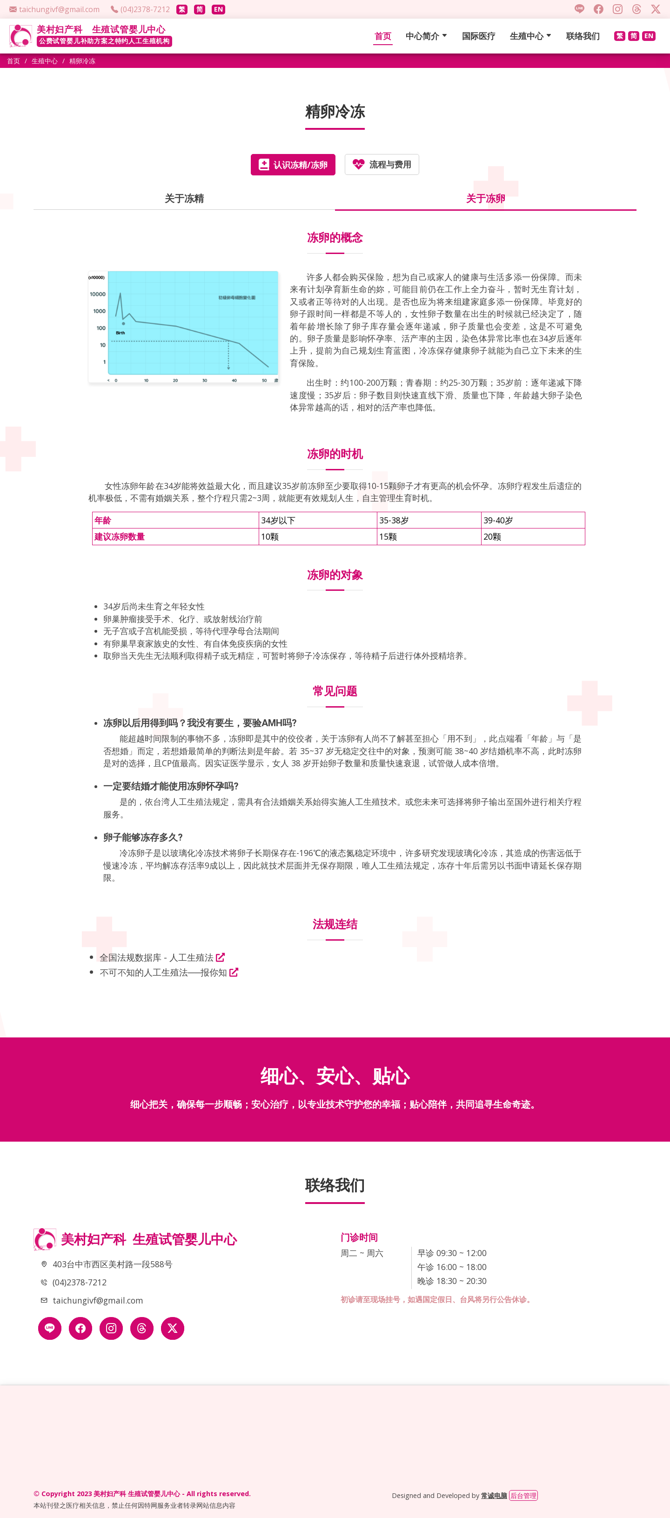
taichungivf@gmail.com (98, 1300)
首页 (383, 35)
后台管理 (523, 1495)
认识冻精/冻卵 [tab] (293, 165)
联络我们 (583, 35)
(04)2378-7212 (80, 1282)
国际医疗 (479, 35)
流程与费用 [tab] (382, 165)
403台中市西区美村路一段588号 (113, 1264)
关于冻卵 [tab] (485, 198)
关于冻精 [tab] (184, 198)
